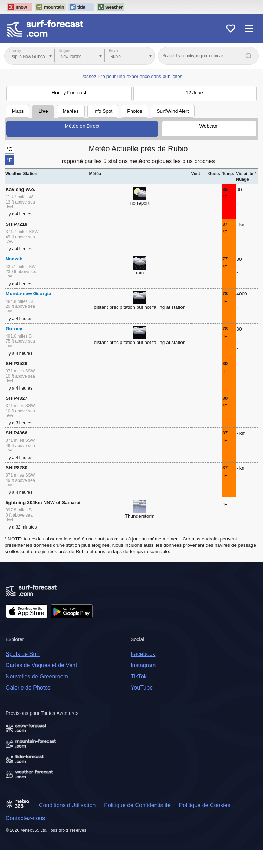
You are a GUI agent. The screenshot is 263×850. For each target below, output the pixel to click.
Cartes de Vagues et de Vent (41, 665)
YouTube (142, 688)
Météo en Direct (82, 126)
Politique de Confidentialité (137, 805)
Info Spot (102, 111)
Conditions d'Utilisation (67, 805)
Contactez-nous (25, 818)
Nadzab (14, 258)
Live (43, 111)
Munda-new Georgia (28, 293)
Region (64, 51)
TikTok (139, 676)
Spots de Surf (23, 654)
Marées (70, 111)
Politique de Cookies (204, 805)
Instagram (143, 665)
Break (113, 51)
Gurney (14, 328)
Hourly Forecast (69, 92)
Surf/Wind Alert (173, 111)
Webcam (209, 126)
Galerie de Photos (28, 688)
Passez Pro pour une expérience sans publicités (131, 76)
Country (15, 51)
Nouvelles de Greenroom (37, 676)
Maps (18, 111)
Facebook (143, 654)
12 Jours (194, 92)
